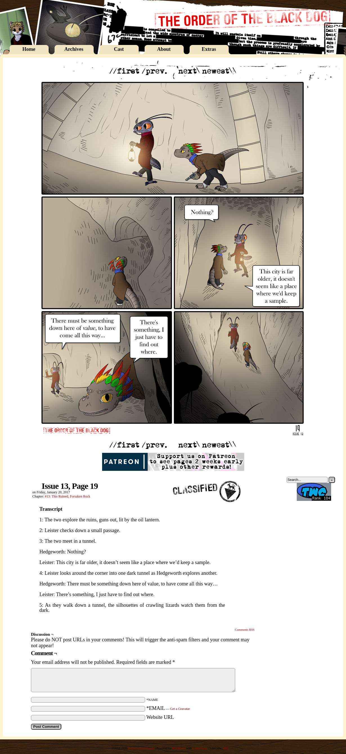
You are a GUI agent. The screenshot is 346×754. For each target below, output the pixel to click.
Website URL (160, 717)
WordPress (178, 748)
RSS (226, 748)
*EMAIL (168, 708)
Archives (74, 49)
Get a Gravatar (180, 709)
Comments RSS (245, 629)
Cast (119, 49)
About (163, 49)
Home (29, 49)
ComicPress (199, 748)
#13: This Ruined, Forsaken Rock (67, 496)
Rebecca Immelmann (141, 748)
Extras (209, 49)
